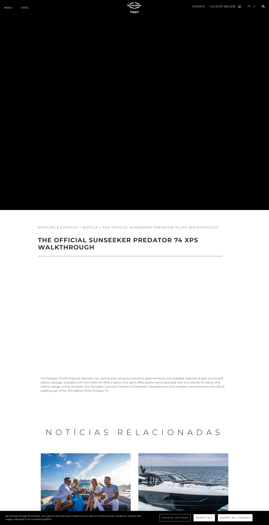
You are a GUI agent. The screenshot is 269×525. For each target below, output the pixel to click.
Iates (24, 7)
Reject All (204, 517)
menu (8, 7)
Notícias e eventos (58, 226)
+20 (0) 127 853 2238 (222, 6)
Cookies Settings (175, 517)
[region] (134, 518)
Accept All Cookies (235, 517)
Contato (198, 6)
